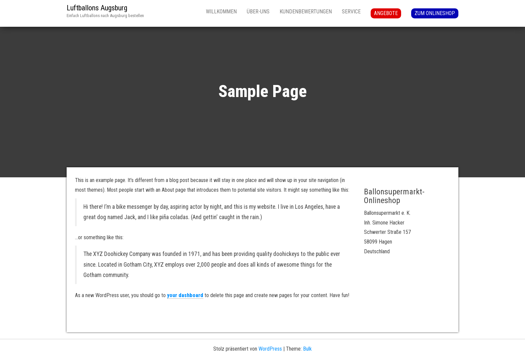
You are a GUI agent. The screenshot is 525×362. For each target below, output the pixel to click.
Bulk (307, 349)
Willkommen (221, 11)
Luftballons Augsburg (97, 8)
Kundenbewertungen (306, 11)
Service (351, 11)
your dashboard (185, 295)
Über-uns (258, 11)
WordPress (270, 349)
